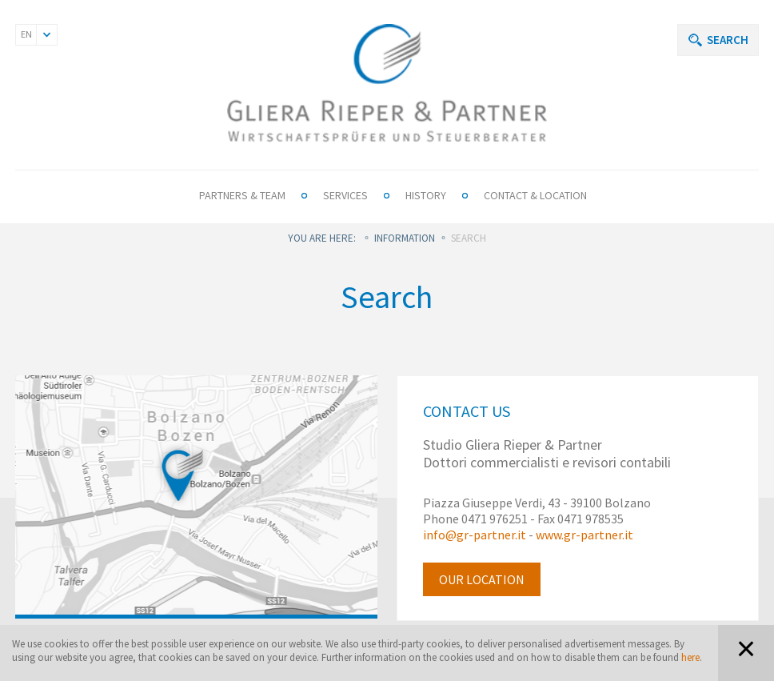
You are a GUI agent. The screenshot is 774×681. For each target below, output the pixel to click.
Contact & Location (535, 195)
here (690, 657)
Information (404, 238)
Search (727, 39)
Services (345, 195)
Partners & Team (242, 195)
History (425, 195)
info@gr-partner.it (474, 535)
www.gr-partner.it (584, 535)
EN (26, 34)
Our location (482, 579)
